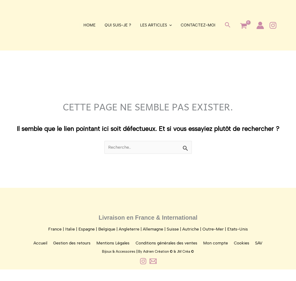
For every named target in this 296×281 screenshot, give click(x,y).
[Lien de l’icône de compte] (258, 25)
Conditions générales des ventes (167, 246)
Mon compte (215, 246)
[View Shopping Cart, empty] (242, 26)
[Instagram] (271, 25)
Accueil (43, 246)
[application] (169, 25)
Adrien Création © (158, 263)
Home (91, 25)
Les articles (155, 25)
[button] (226, 25)
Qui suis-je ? (118, 25)
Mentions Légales (114, 246)
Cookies (240, 246)
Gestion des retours (74, 246)
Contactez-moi (196, 25)
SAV (256, 246)
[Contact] (153, 272)
